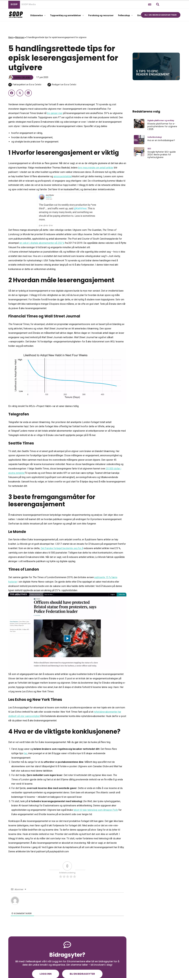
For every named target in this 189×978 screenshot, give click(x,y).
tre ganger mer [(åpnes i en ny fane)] (54, 113)
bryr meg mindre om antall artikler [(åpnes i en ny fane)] (95, 167)
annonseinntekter (63, 176)
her (25, 753)
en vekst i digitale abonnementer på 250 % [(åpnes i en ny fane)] (42, 243)
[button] (157, 4)
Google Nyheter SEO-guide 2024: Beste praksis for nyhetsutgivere (161, 154)
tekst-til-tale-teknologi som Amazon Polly (95, 809)
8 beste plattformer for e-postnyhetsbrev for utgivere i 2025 (162, 126)
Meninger (19, 37)
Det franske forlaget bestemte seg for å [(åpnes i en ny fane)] (62, 548)
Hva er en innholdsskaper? (161, 140)
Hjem (10, 37)
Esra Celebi (35, 84)
